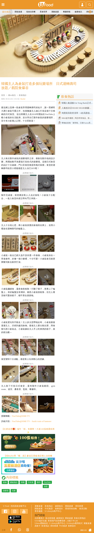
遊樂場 (5, 491)
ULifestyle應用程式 (74, 523)
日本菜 (30, 482)
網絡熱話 (13, 482)
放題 (46, 486)
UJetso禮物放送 (41, 523)
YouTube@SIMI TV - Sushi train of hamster (31, 421)
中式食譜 (49, 509)
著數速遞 (55, 12)
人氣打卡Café (72, 521)
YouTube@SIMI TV (21, 416)
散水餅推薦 (50, 518)
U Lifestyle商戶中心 (53, 511)
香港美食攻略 (71, 509)
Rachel (23, 99)
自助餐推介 (39, 518)
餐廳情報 (66, 12)
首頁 (3, 95)
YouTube (47, 482)
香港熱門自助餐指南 (56, 521)
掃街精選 (79, 506)
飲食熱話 (22, 95)
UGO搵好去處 (41, 521)
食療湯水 (59, 509)
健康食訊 (78, 12)
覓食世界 (43, 12)
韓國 (22, 482)
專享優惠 (38, 511)
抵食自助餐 (30, 12)
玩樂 (14, 491)
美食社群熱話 (80, 518)
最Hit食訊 (6, 12)
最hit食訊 (12, 95)
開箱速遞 (18, 12)
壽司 (39, 482)
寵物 (5, 482)
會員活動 (83, 509)
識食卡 (38, 526)
